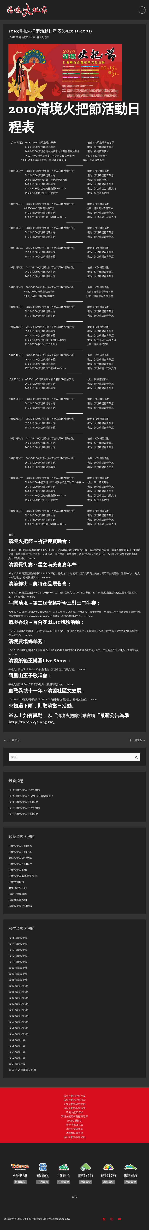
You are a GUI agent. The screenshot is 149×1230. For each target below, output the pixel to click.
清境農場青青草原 (104, 142)
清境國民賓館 (101, 192)
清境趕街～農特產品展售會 (52, 179)
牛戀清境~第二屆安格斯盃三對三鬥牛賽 (59, 482)
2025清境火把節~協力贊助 (24, 790)
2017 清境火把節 (18, 985)
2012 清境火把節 (18, 1003)
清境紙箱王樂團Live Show (52, 188)
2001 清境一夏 (17, 1063)
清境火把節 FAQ (18, 870)
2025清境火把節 (18, 937)
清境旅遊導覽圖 (18, 893)
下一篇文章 (137, 740)
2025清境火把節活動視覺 (23, 801)
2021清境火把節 (18, 961)
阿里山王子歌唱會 (48, 192)
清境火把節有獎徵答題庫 (23, 876)
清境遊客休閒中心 (71, 616)
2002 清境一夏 (17, 1057)
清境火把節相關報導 (20, 864)
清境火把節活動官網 (79, 715)
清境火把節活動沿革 (20, 852)
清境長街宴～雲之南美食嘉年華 (55, 155)
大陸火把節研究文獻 (20, 858)
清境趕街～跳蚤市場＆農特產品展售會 (59, 151)
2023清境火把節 (18, 949)
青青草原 (132, 650)
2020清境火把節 (18, 967)
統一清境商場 (101, 482)
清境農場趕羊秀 (46, 252)
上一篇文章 (12, 740)
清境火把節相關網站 (20, 905)
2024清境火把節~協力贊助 (24, 807)
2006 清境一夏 (17, 1039)
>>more (31, 558)
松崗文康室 (79, 699)
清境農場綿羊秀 (47, 142)
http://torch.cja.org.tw (34, 722)
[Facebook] (103, 1219)
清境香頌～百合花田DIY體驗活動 (57, 171)
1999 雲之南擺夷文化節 (22, 1069)
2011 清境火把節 (18, 1009)
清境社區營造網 (18, 899)
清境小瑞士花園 (102, 188)
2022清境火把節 (18, 955)
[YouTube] (119, 1219)
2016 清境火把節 (18, 991)
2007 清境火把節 (18, 1033)
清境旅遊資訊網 (37, 1218)
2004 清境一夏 (17, 1051)
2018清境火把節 (18, 979)
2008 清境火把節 (18, 1027)
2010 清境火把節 (19, 37)
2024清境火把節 (18, 943)
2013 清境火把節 (18, 997)
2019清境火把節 (18, 973)
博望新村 (18, 558)
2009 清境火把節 (18, 1021)
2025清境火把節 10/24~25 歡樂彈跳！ (31, 796)
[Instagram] (111, 1219)
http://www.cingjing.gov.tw (38, 616)
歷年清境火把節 (18, 887)
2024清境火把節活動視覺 (23, 814)
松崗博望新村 (101, 151)
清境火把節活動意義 (20, 846)
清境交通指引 (16, 882)
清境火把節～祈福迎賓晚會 (49, 160)
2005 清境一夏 (17, 1045)
